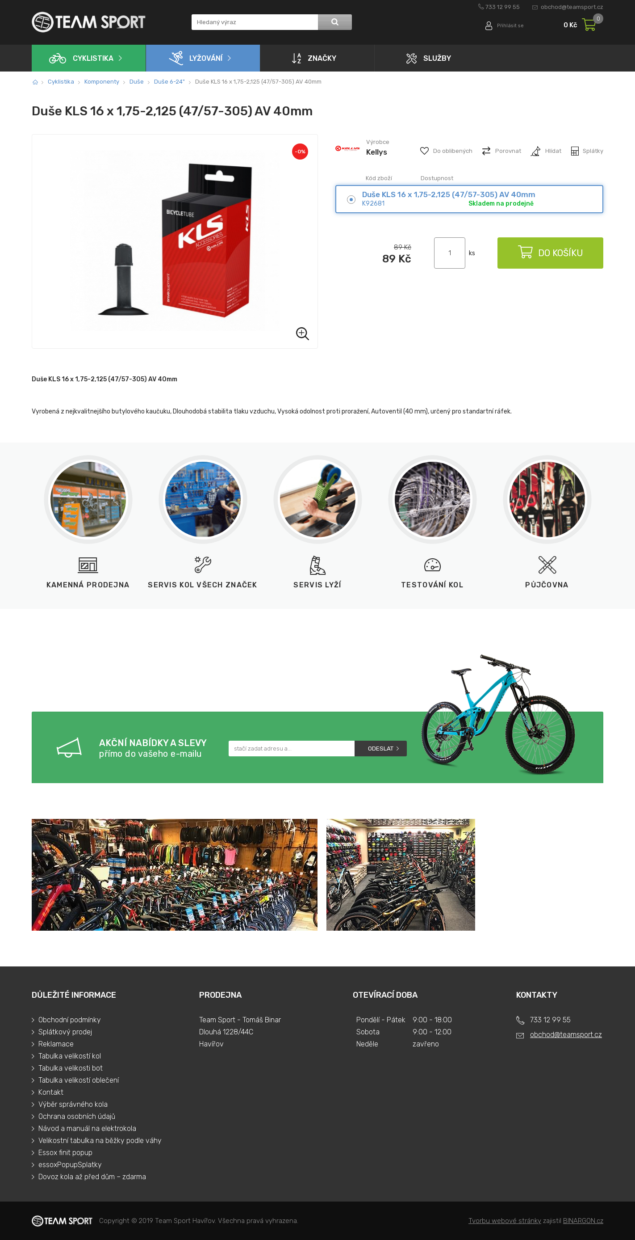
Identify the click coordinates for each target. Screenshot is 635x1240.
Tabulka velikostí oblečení (78, 1080)
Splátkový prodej (65, 1032)
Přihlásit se (508, 25)
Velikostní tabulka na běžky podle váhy (100, 1140)
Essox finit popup (65, 1152)
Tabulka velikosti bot (70, 1068)
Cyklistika (81, 58)
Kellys (376, 152)
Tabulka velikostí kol (69, 1056)
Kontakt (50, 1092)
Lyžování (195, 58)
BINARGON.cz (583, 1221)
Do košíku (549, 253)
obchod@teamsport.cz (572, 7)
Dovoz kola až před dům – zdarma (92, 1177)
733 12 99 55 (502, 7)
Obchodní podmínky (69, 1020)
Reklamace (56, 1044)
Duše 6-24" (169, 81)
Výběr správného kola (73, 1104)
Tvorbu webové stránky (504, 1221)
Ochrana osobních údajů (76, 1116)
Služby (428, 58)
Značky (314, 58)
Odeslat (380, 748)
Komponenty (101, 81)
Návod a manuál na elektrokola (87, 1128)
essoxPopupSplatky (70, 1164)
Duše (137, 81)
